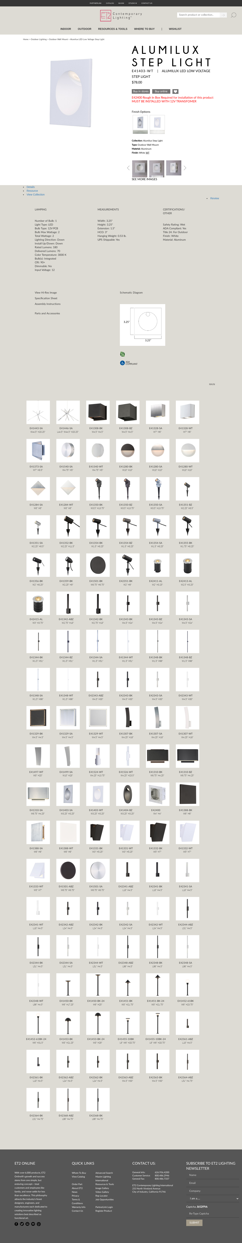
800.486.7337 (162, 1179)
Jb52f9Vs (202, 1207)
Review (214, 198)
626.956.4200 (162, 1172)
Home (26, 39)
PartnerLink (96, 3)
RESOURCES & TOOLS (112, 28)
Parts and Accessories (47, 313)
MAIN (212, 384)
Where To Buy (79, 1173)
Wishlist (175, 28)
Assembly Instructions (47, 304)
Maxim (121, 3)
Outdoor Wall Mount (58, 39)
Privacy (75, 1196)
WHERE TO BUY (144, 28)
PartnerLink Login (104, 1207)
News (74, 1192)
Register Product (103, 1211)
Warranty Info (78, 1207)
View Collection (36, 194)
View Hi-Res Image (46, 292)
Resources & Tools (104, 1184)
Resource (32, 190)
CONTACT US (146, 3)
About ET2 (77, 1188)
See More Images (144, 179)
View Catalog (78, 1177)
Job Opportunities (104, 1199)
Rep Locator (101, 1196)
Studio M (133, 3)
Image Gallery (102, 1188)
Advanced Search (104, 1173)
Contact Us (77, 1211)
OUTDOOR (85, 28)
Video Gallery (102, 1192)
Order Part (77, 1184)
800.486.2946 (162, 1175)
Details (31, 186)
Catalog (110, 3)
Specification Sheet (46, 298)
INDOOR (65, 28)
